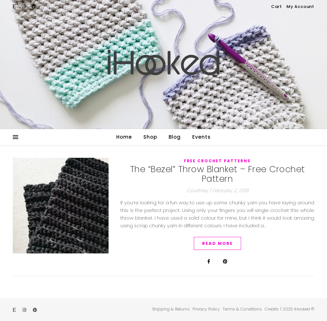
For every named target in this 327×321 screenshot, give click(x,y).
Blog (175, 137)
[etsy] (15, 7)
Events (201, 137)
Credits (272, 309)
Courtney (197, 190)
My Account (300, 7)
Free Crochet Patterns (217, 161)
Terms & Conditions (242, 309)
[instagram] (24, 7)
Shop (150, 137)
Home (124, 137)
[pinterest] (34, 7)
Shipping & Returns (171, 309)
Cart (276, 7)
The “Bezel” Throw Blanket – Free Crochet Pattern (217, 174)
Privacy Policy (206, 309)
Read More (217, 243)
